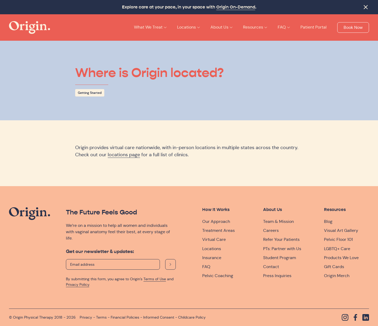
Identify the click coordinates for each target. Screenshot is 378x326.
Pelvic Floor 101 (338, 239)
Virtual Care (214, 239)
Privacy (86, 317)
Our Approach (216, 221)
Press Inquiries (277, 275)
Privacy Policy (77, 284)
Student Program (279, 257)
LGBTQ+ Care (337, 248)
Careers (271, 230)
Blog (328, 221)
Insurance (211, 257)
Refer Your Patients (281, 239)
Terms (101, 317)
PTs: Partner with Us (282, 248)
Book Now (353, 27)
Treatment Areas (218, 230)
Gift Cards (334, 266)
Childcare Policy (192, 317)
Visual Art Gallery (341, 230)
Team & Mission (278, 221)
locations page (124, 155)
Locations (211, 248)
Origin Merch (336, 275)
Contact (271, 266)
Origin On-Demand (235, 7)
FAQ (206, 266)
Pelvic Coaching (217, 275)
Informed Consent (158, 317)
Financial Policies (125, 317)
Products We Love (341, 257)
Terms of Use (154, 279)
